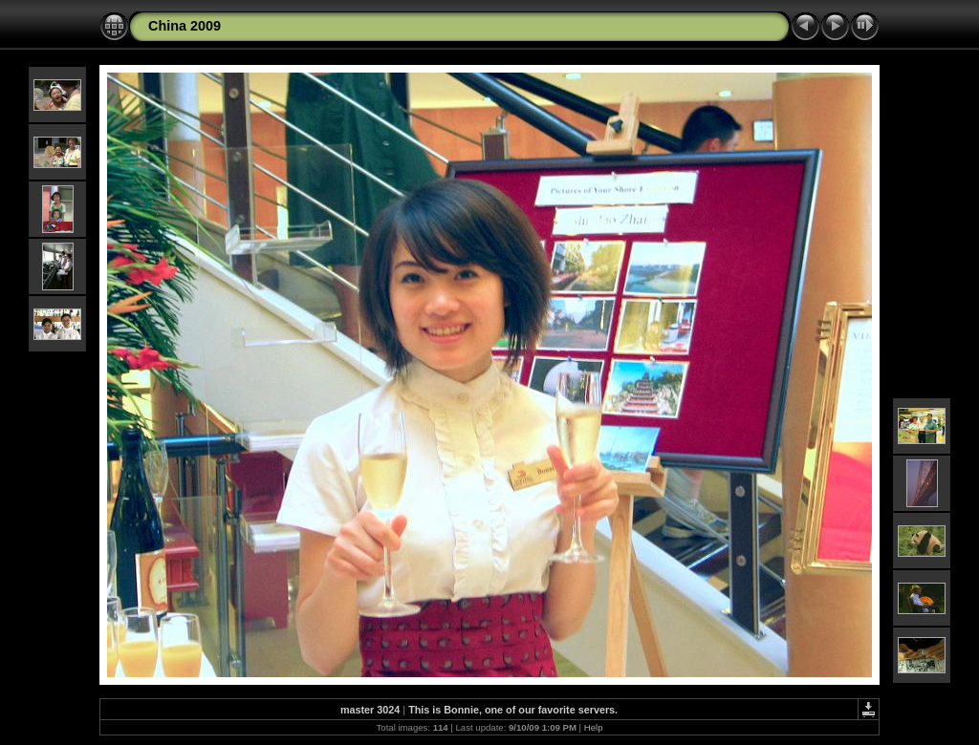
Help (593, 727)
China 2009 (184, 25)
